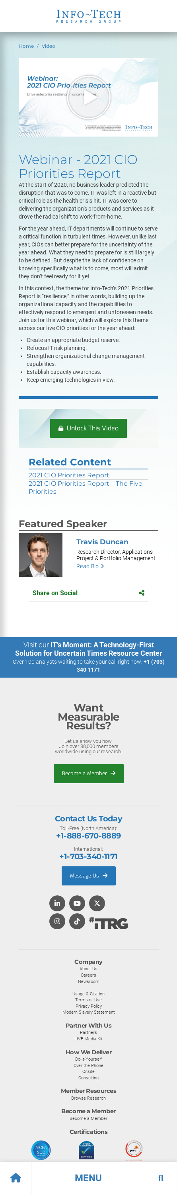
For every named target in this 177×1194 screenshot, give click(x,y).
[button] (88, 1178)
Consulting (88, 1078)
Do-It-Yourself (88, 1059)
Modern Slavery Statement (88, 1012)
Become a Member (88, 773)
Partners (88, 1032)
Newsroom (88, 981)
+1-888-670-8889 (88, 835)
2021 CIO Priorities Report (69, 475)
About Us (88, 968)
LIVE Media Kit (88, 1039)
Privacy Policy (89, 1006)
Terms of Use (88, 999)
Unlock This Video (88, 428)
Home (26, 46)
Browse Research (88, 1098)
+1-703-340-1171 (88, 856)
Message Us (88, 875)
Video (48, 46)
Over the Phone (88, 1065)
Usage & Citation (88, 994)
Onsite (88, 1071)
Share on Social (88, 593)
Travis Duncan (102, 541)
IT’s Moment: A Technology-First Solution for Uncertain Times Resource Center (88, 649)
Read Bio (87, 566)
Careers (88, 975)
